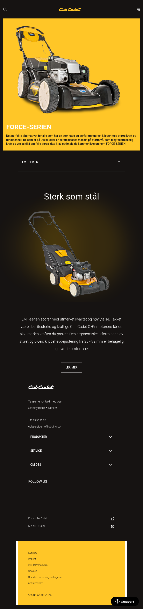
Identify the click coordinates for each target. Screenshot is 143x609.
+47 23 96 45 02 (37, 420)
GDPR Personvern (38, 565)
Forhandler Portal (37, 518)
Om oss (71, 465)
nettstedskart (35, 583)
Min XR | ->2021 (36, 526)
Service (71, 451)
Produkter (71, 437)
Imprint (32, 559)
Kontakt (32, 552)
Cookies (32, 571)
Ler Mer (71, 367)
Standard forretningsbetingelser (45, 577)
